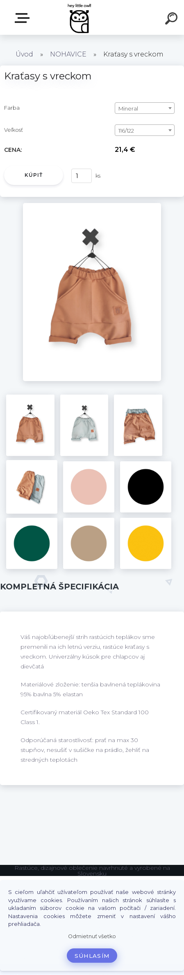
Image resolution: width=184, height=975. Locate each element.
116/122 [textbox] (126, 130)
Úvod (24, 54)
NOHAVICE (68, 54)
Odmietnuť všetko (92, 936)
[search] (172, 19)
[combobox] (145, 108)
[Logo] (80, 17)
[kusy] (81, 176)
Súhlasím (92, 955)
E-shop (24, 18)
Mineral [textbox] (128, 108)
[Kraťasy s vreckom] (92, 206)
